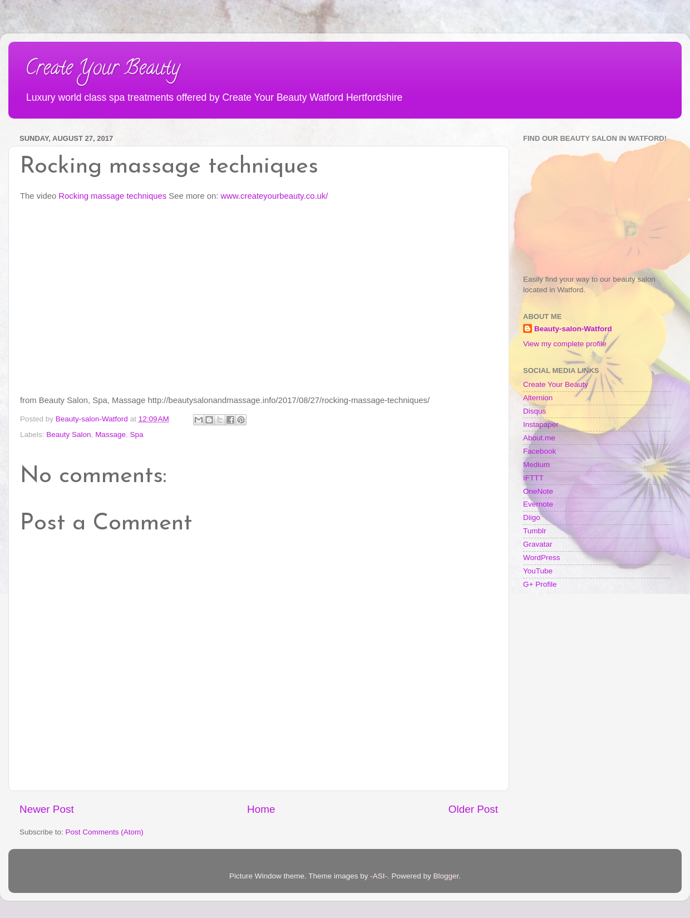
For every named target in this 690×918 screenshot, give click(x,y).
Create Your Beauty (102, 69)
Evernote (538, 504)
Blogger (446, 876)
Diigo (531, 517)
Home (261, 809)
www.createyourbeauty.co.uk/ (274, 196)
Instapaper (541, 424)
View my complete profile (565, 344)
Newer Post (46, 809)
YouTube (538, 571)
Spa (136, 434)
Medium (536, 464)
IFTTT (533, 478)
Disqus (534, 411)
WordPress (541, 557)
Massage (110, 434)
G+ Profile (539, 584)
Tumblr (534, 531)
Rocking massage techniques (112, 196)
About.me (539, 438)
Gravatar (538, 544)
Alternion (538, 398)
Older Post (473, 809)
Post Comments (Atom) (105, 832)
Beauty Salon (68, 434)
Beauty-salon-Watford (573, 329)
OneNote (538, 491)
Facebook (539, 451)
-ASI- (378, 876)
